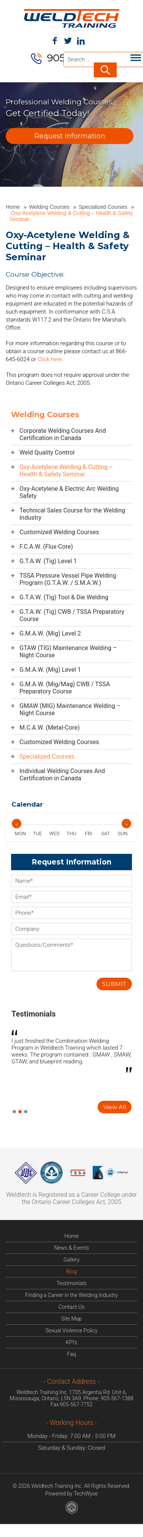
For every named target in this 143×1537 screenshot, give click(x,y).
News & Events (71, 1249)
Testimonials (33, 1014)
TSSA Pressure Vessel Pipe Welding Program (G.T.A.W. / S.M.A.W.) (67, 580)
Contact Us (71, 1308)
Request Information (69, 137)
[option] (71, 1054)
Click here (49, 360)
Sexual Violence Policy (71, 1331)
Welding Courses (50, 208)
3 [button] (25, 1112)
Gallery (71, 1260)
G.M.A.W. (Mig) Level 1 (50, 670)
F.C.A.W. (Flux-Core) (46, 547)
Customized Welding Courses (59, 532)
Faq (71, 1355)
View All (114, 1107)
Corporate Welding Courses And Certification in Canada (62, 435)
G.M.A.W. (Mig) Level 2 (50, 634)
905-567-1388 (117, 1399)
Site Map (71, 1319)
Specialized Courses (104, 208)
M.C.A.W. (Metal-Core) (49, 728)
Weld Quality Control (46, 453)
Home (13, 208)
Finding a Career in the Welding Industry (71, 1296)
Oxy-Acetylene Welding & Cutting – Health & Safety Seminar (66, 471)
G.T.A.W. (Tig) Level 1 (48, 561)
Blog (71, 1272)
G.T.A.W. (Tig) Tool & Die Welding (63, 598)
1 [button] (14, 1112)
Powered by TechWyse (71, 1494)
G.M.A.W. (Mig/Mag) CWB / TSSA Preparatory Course (64, 688)
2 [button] (20, 1112)
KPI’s (71, 1343)
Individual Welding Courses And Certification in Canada (62, 775)
